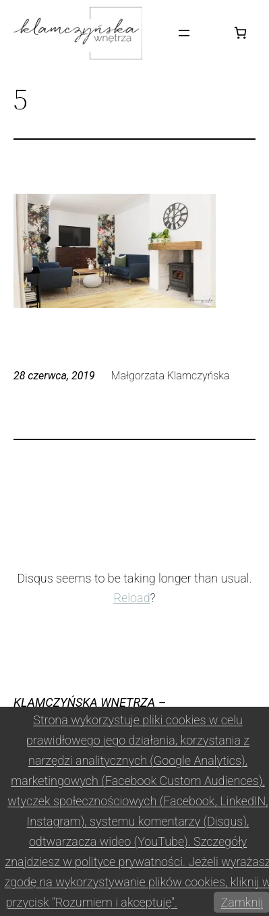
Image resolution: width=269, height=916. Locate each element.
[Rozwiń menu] (184, 33)
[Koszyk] (240, 33)
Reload (131, 598)
